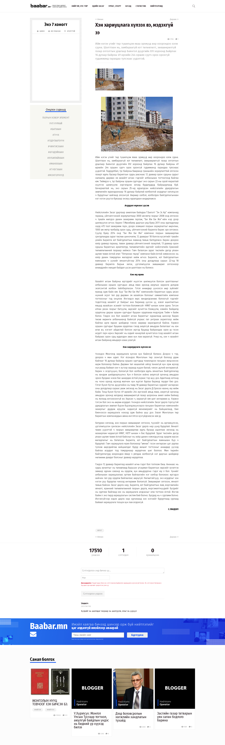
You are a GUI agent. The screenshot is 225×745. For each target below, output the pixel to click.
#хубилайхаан (55, 158)
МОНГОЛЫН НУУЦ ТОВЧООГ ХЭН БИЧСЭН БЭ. (50, 702)
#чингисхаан (56, 146)
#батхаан (55, 129)
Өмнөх (99, 19)
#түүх (56, 135)
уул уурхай (55, 123)
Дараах (174, 19)
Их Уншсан (54, 31)
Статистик (141, 6)
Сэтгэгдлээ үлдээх (92, 593)
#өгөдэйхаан (56, 152)
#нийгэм (37, 710)
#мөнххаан (55, 163)
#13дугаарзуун (55, 140)
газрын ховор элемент (55, 117)
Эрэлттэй (69, 31)
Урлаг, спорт (114, 6)
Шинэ (40, 31)
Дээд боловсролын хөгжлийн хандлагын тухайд (131, 717)
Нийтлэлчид (156, 6)
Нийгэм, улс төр (80, 6)
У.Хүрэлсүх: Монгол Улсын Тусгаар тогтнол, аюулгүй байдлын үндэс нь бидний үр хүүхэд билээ (91, 720)
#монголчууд (56, 175)
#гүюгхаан (55, 169)
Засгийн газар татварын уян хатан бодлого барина (174, 716)
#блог (99, 530)
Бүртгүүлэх (137, 635)
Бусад (128, 6)
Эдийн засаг (98, 6)
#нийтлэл (50, 710)
